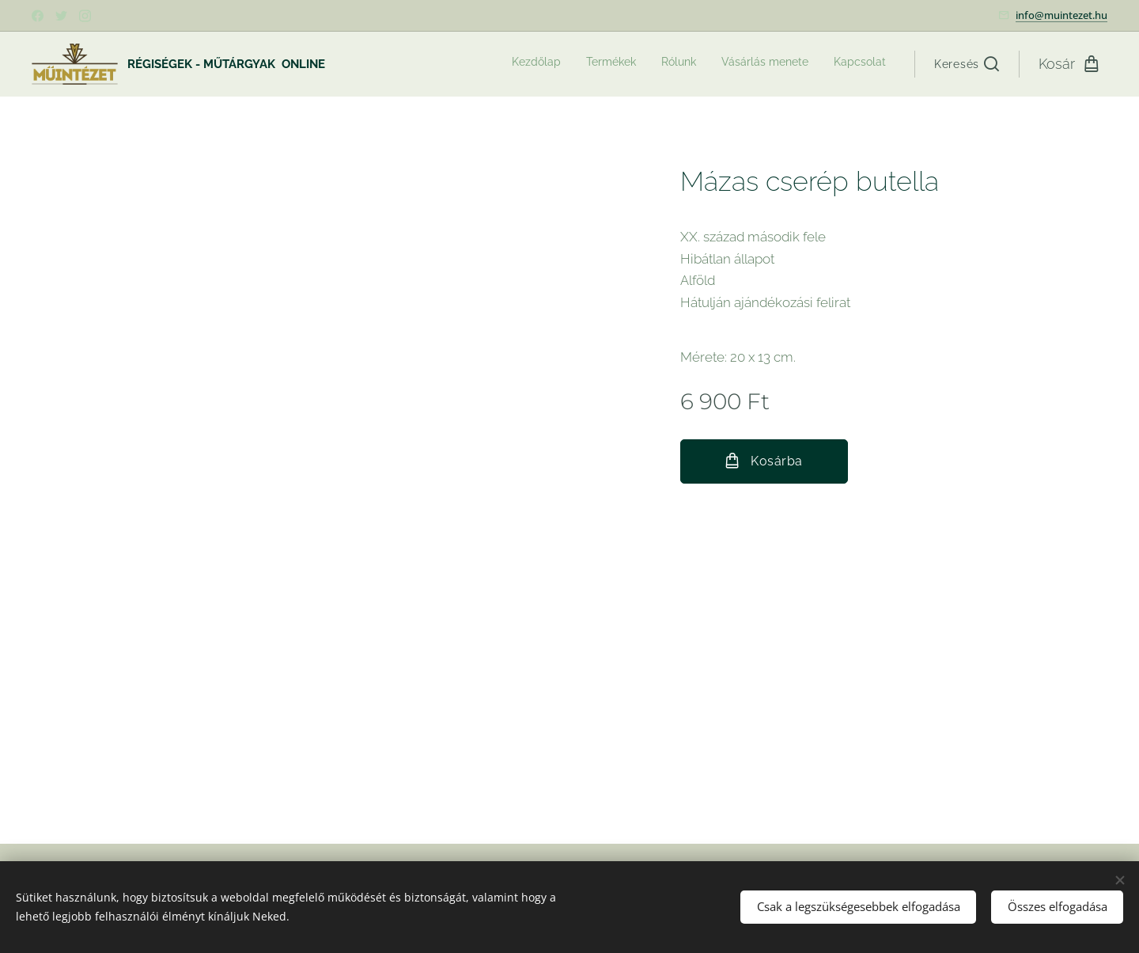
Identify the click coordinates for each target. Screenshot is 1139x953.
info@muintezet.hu (1061, 15)
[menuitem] (789, 64)
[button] (966, 64)
